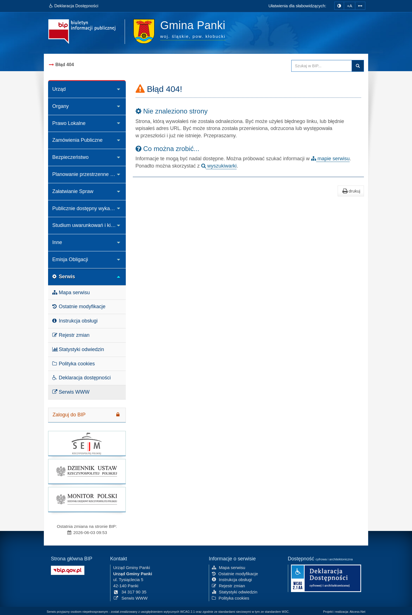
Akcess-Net (357, 611)
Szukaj (358, 66)
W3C (285, 611)
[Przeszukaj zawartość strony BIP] (321, 66)
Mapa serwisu (71, 292)
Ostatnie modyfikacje (78, 306)
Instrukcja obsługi (75, 321)
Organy (60, 106)
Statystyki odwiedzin (78, 349)
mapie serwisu (330, 158)
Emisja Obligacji (70, 259)
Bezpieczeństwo (70, 157)
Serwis (63, 276)
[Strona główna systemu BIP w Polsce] (67, 569)
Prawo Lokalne (69, 123)
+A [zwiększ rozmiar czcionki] (349, 5)
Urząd (59, 89)
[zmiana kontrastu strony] (339, 6)
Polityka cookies (73, 363)
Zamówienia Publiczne (77, 140)
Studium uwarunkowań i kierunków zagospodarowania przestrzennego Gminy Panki (89, 225)
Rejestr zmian (70, 335)
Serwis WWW (70, 392)
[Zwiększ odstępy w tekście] (360, 6)
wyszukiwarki (219, 166)
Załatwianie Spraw (72, 191)
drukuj (350, 191)
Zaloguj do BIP (87, 414)
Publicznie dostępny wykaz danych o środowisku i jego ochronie (89, 208)
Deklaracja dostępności (81, 377)
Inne (57, 242)
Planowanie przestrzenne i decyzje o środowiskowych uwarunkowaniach (89, 174)
